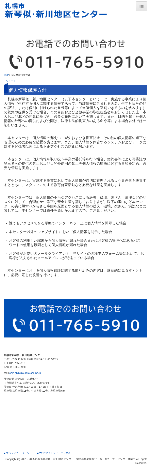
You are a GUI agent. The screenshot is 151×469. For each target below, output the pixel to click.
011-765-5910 (17, 363)
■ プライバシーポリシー (18, 453)
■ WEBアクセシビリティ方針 (54, 453)
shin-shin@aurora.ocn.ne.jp (25, 372)
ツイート (11, 80)
